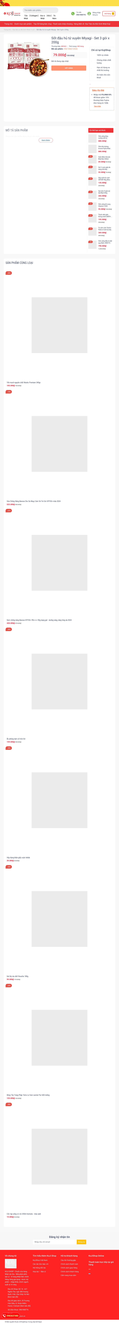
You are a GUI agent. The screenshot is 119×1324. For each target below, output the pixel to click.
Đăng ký (95, 15)
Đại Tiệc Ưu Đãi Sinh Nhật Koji (97, 24)
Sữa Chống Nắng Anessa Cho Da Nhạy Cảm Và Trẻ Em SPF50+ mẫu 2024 (34, 501)
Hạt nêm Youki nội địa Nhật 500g (104, 192)
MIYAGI (63, 46)
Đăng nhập (97, 13)
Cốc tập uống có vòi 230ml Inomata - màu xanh (24, 1214)
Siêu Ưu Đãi (98, 90)
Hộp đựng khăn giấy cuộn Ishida (18, 857)
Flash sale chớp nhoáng (63, 24)
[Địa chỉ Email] (59, 1242)
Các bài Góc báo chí (40, 1264)
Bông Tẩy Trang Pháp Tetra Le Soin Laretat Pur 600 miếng (28, 1095)
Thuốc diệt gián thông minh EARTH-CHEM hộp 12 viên (104, 216)
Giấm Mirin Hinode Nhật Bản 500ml (104, 158)
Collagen (34, 16)
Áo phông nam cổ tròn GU (16, 739)
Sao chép (97, 106)
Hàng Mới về (79, 24)
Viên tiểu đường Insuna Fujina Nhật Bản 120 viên (104, 148)
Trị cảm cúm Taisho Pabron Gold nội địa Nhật (104, 230)
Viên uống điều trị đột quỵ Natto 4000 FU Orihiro (105, 243)
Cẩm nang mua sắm (68, 1275)
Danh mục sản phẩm (23, 24)
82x (49, 16)
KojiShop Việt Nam (40, 1260)
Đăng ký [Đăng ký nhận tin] (81, 1242)
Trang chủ (8, 24)
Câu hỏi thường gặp (68, 1260)
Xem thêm (46, 140)
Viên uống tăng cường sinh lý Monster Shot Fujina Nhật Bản (104, 139)
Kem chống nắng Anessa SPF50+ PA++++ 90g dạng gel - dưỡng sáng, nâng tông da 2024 (39, 620)
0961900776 (81, 15)
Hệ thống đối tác (39, 1268)
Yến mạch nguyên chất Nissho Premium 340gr (24, 382)
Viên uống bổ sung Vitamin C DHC (104, 205)
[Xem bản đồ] (13, 1297)
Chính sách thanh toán (69, 1264)
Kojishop (24, 1322)
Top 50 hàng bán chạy (42, 24)
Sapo (40, 1322)
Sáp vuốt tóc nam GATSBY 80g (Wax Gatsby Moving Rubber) (104, 180)
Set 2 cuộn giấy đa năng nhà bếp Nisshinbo (104, 169)
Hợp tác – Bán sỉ (39, 1272)
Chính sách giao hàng (69, 1268)
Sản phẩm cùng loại (19, 263)
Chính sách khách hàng (70, 1272)
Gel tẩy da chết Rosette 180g (17, 976)
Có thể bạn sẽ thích (97, 130)
